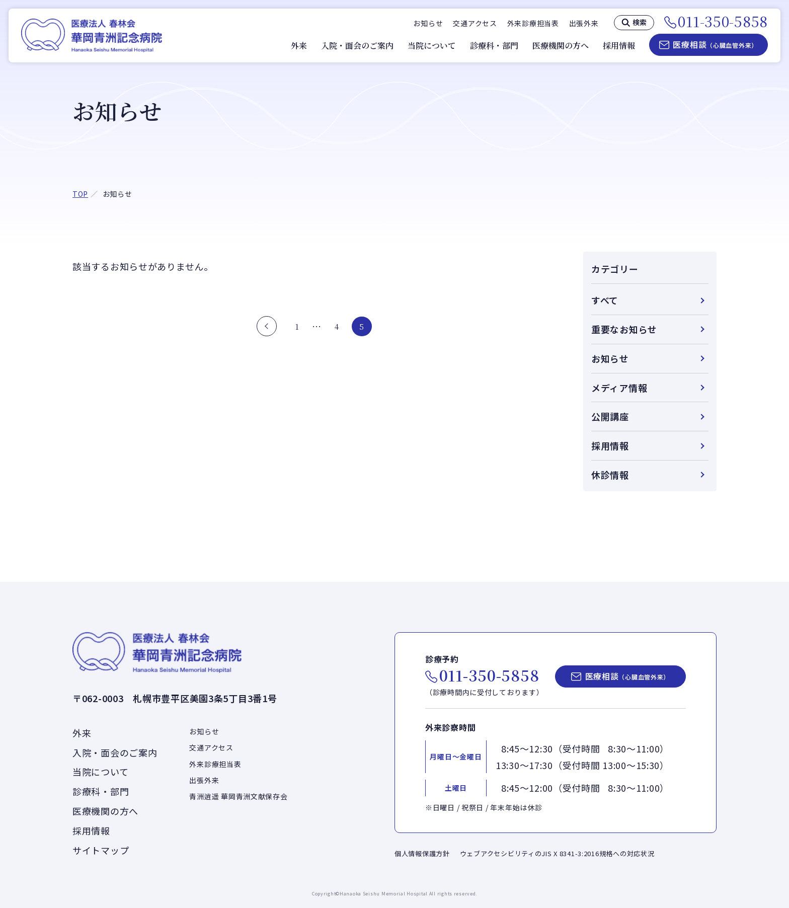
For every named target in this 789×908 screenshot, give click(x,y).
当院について (432, 45)
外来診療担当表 (533, 23)
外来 (299, 45)
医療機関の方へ (560, 45)
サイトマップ (100, 850)
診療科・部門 (494, 45)
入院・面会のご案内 (357, 45)
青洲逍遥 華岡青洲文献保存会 (238, 796)
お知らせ (428, 23)
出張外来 (584, 23)
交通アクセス (475, 23)
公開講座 (610, 416)
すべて (604, 300)
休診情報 (610, 474)
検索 (640, 22)
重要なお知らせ (624, 329)
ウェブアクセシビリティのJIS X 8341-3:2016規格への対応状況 (557, 853)
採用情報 (619, 45)
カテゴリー (615, 268)
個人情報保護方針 (422, 853)
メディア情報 (619, 387)
